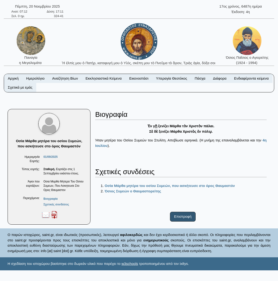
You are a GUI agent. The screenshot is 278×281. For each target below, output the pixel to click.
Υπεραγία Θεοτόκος (171, 78)
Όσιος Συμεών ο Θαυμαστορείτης (133, 191)
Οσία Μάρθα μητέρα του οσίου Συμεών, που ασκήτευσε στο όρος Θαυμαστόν (170, 186)
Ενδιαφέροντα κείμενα (251, 78)
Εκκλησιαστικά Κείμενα (103, 78)
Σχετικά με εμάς (20, 87)
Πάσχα (200, 78)
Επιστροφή (183, 216)
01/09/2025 (50, 157)
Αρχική (13, 78)
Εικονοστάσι (138, 78)
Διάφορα (219, 78)
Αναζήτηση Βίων (65, 78)
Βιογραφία (50, 198)
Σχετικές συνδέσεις (56, 204)
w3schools (129, 264)
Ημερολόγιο (35, 78)
